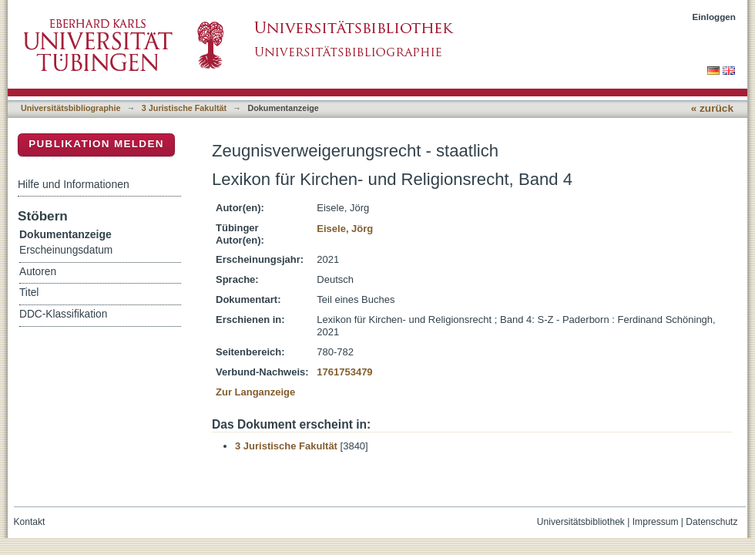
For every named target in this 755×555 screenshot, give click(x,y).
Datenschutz (711, 521)
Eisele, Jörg (345, 228)
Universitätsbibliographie (70, 108)
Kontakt (29, 521)
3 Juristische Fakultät (184, 108)
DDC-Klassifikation (63, 314)
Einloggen (715, 17)
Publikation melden (96, 144)
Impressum (656, 521)
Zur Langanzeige (255, 392)
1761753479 (344, 372)
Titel (29, 292)
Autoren (37, 272)
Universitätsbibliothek (581, 521)
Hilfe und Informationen (73, 184)
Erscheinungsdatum (65, 250)
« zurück (712, 108)
